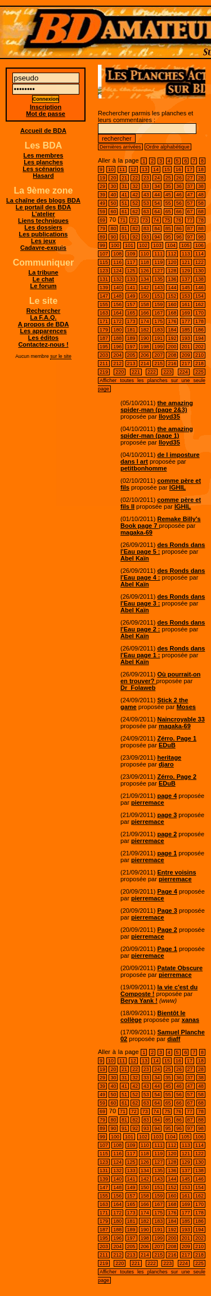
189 (131, 338)
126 (145, 270)
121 (186, 262)
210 (199, 355)
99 (102, 245)
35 (168, 186)
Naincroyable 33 (180, 719)
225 (199, 372)
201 (186, 346)
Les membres (44, 155)
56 (179, 203)
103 (157, 245)
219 (104, 372)
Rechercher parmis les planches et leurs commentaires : (147, 126)
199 (158, 346)
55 (168, 203)
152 (172, 296)
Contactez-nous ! (43, 344)
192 (172, 338)
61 (124, 211)
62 (135, 211)
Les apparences (43, 331)
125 (131, 270)
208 (172, 355)
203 (104, 355)
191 (158, 338)
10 (111, 169)
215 (158, 363)
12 (133, 169)
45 (168, 195)
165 (131, 313)
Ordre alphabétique (168, 147)
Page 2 (167, 929)
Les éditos (43, 337)
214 (145, 363)
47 (190, 195)
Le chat (44, 279)
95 (168, 237)
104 (171, 245)
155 (104, 304)
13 (144, 169)
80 (113, 228)
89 (102, 237)
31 (124, 186)
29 (102, 186)
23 (146, 178)
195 (104, 346)
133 (131, 279)
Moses (186, 706)
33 (146, 186)
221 (136, 372)
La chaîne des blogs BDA (43, 200)
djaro (166, 764)
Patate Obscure (180, 968)
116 (117, 262)
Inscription (45, 107)
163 (104, 313)
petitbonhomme (143, 468)
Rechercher (43, 310)
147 (104, 296)
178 (199, 321)
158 (145, 304)
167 (158, 313)
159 (158, 304)
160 (172, 304)
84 (157, 228)
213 (131, 363)
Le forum (43, 285)
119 (158, 262)
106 (199, 245)
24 (157, 178)
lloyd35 (169, 416)
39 (102, 195)
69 (102, 220)
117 (131, 262)
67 (190, 211)
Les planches (43, 162)
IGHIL (177, 487)
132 (117, 279)
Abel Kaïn (134, 558)
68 (201, 211)
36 (179, 186)
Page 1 (167, 948)
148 (117, 296)
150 (145, 296)
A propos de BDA (43, 324)
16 (178, 169)
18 (201, 169)
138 (199, 279)
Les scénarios (43, 168)
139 (104, 287)
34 (157, 186)
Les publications (43, 234)
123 (104, 270)
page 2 (167, 834)
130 (199, 270)
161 (186, 304)
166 (145, 313)
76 (178, 220)
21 (124, 178)
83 (146, 228)
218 (199, 363)
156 (117, 304)
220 (119, 372)
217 (186, 363)
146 (199, 287)
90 (113, 237)
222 (151, 372)
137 (186, 279)
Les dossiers (43, 227)
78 (201, 220)
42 (135, 195)
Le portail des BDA (43, 207)
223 (167, 372)
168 (172, 313)
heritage (169, 757)
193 (186, 338)
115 (104, 262)
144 (172, 287)
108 (117, 254)
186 (199, 330)
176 (172, 321)
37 (190, 186)
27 (190, 178)
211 (104, 363)
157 (131, 304)
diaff (173, 1038)
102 (143, 245)
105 (185, 245)
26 (179, 178)
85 (168, 228)
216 (172, 363)
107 (104, 254)
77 (189, 220)
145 (186, 287)
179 (104, 330)
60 (113, 211)
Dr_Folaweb (137, 687)
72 (134, 220)
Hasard (43, 175)
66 (179, 211)
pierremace (147, 802)
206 (145, 355)
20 (113, 178)
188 (117, 338)
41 (124, 195)
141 (131, 287)
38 (201, 186)
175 (158, 321)
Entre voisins (176, 872)
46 (179, 195)
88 (201, 228)
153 (186, 296)
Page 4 (167, 891)
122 (199, 262)
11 (122, 169)
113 (186, 254)
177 (186, 321)
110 (145, 254)
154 (199, 296)
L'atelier (43, 213)
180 (117, 330)
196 (117, 346)
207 (158, 355)
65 (168, 211)
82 (135, 228)
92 (135, 237)
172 (117, 321)
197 (131, 346)
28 (201, 178)
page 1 (167, 853)
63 (146, 211)
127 (158, 270)
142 (145, 287)
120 (172, 262)
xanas (190, 1019)
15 (167, 169)
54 (157, 203)
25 (168, 178)
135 (158, 279)
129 (186, 270)
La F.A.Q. (43, 317)
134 (145, 279)
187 (104, 338)
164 (117, 313)
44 (157, 195)
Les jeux (43, 240)
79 (102, 228)
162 (199, 304)
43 (146, 195)
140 (117, 287)
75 (167, 220)
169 (186, 313)
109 (131, 254)
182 (145, 330)
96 (179, 237)
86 (179, 228)
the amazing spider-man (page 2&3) (156, 406)
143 (158, 287)
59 (102, 211)
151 (158, 296)
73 (145, 220)
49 (102, 203)
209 (186, 355)
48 (201, 195)
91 (124, 237)
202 (199, 346)
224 (183, 372)
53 (146, 203)
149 (131, 296)
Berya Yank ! (139, 1000)
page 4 (167, 795)
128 (172, 270)
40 (113, 195)
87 (190, 228)
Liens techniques (43, 220)
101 (129, 245)
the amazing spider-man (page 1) (156, 432)
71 (122, 220)
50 (113, 203)
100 (115, 245)
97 (190, 237)
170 (199, 313)
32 (135, 186)
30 (113, 186)
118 (145, 262)
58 (201, 203)
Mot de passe (45, 113)
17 (189, 169)
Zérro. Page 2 (176, 776)
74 (156, 220)
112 (172, 254)
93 (146, 237)
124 (117, 270)
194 (199, 338)
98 (201, 237)
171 (104, 321)
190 (145, 338)
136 (172, 279)
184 (172, 330)
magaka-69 (136, 532)
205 (131, 355)
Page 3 (167, 910)
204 (117, 355)
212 (117, 363)
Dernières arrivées (120, 147)
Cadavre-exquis (43, 247)
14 (156, 169)
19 (102, 178)
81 (124, 228)
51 (124, 203)
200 (172, 346)
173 (131, 321)
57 (190, 203)
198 (145, 346)
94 (157, 237)
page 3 (167, 814)
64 (157, 211)
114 (199, 254)
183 (158, 330)
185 (186, 330)
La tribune (43, 272)
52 (135, 203)
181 (131, 330)
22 (135, 178)
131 (104, 279)
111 (158, 254)
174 (145, 321)
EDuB (167, 745)
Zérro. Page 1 (176, 738)
